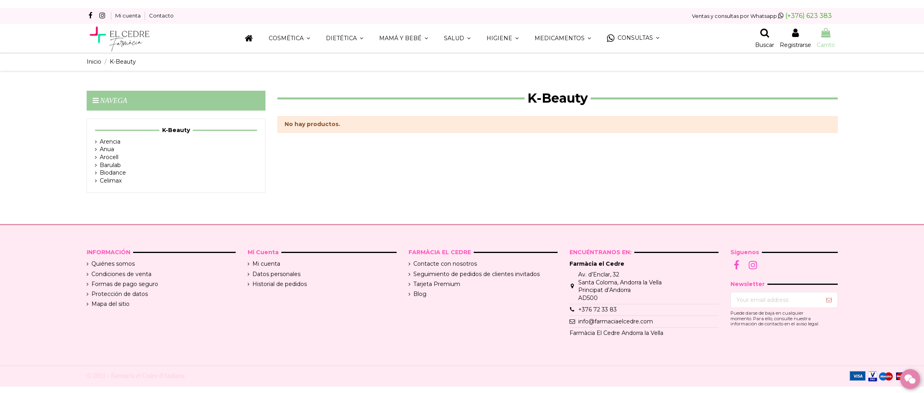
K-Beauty (176, 130)
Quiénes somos (113, 263)
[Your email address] (776, 299)
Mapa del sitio (110, 303)
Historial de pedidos (279, 284)
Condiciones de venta (121, 274)
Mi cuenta (128, 15)
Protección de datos (119, 294)
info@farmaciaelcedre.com (615, 321)
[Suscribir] (829, 299)
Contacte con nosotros (445, 263)
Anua (107, 149)
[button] (633, 38)
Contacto (161, 15)
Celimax (111, 180)
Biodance (113, 172)
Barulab (110, 165)
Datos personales (276, 274)
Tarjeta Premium (436, 284)
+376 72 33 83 (597, 309)
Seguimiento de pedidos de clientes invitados (476, 274)
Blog (419, 294)
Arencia (110, 141)
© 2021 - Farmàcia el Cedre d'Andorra (136, 375)
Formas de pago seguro (124, 284)
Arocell (109, 157)
